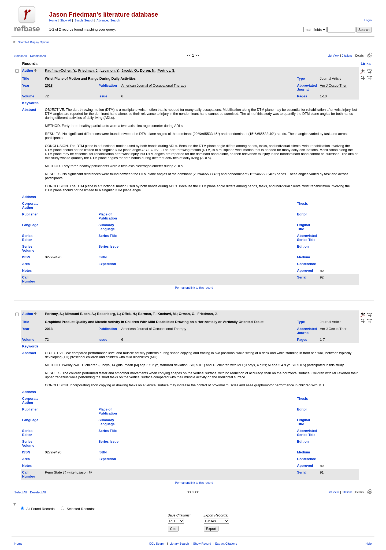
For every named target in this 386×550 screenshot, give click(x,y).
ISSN (26, 257)
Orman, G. (187, 314)
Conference (306, 264)
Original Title (303, 227)
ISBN (102, 257)
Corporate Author (30, 205)
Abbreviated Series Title (307, 238)
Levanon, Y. (110, 70)
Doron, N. (147, 70)
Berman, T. (146, 314)
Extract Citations (226, 543)
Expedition (107, 264)
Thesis (302, 203)
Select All (20, 55)
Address (29, 197)
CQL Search (157, 543)
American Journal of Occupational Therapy (153, 85)
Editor (302, 214)
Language (30, 225)
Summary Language (106, 227)
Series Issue (108, 246)
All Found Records (40, 509)
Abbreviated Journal (307, 87)
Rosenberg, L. (108, 314)
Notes (27, 271)
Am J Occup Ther (333, 85)
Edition (303, 246)
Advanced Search (108, 20)
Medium (303, 257)
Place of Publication (107, 216)
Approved (305, 271)
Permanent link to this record (194, 287)
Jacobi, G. (129, 70)
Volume (28, 96)
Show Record (202, 543)
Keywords (30, 103)
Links (366, 63)
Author (28, 70)
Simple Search (84, 20)
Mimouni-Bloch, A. (80, 314)
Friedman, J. (88, 70)
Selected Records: (81, 509)
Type (301, 78)
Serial (301, 277)
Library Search (179, 543)
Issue (102, 96)
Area (26, 264)
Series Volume (28, 248)
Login (368, 20)
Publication (107, 85)
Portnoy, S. (166, 70)
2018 (49, 85)
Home (53, 20)
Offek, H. (129, 314)
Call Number (28, 279)
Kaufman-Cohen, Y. (60, 70)
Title (25, 78)
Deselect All (38, 55)
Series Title (107, 236)
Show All (66, 20)
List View (333, 55)
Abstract (29, 110)
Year (25, 85)
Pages (302, 96)
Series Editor (27, 238)
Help (368, 543)
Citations (347, 55)
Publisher (30, 214)
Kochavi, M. (167, 314)
